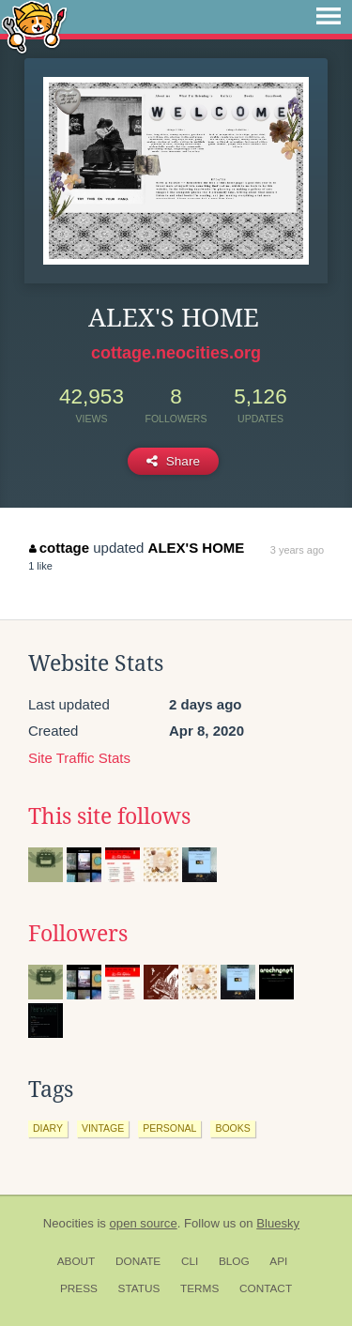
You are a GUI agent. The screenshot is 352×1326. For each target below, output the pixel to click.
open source (143, 1223)
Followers (78, 934)
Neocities (68, 1223)
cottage (59, 548)
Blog (234, 1261)
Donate (138, 1261)
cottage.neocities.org (176, 352)
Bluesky (277, 1223)
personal (169, 1128)
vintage (103, 1128)
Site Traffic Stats (79, 758)
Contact (265, 1288)
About (76, 1261)
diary (48, 1128)
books (232, 1128)
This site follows (109, 816)
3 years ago (297, 550)
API (278, 1261)
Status (139, 1288)
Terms (199, 1288)
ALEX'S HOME (196, 548)
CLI (189, 1261)
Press (79, 1288)
